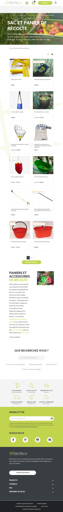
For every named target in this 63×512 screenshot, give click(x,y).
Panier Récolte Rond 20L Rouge (18, 241)
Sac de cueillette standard (17, 177)
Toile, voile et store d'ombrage (15, 364)
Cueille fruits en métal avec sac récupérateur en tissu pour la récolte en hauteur (42, 146)
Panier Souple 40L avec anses (41, 112)
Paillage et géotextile (35, 364)
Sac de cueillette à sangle (17, 112)
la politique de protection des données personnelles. (26, 426)
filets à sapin (24, 333)
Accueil (13, 15)
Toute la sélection (14, 337)
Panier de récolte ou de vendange (42, 79)
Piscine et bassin (51, 364)
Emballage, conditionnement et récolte (28, 15)
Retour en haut (31, 262)
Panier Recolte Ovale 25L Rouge (42, 241)
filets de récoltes (17, 330)
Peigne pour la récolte (16, 79)
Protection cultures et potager (31, 369)
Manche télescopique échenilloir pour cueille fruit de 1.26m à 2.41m (42, 210)
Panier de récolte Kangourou (41, 177)
